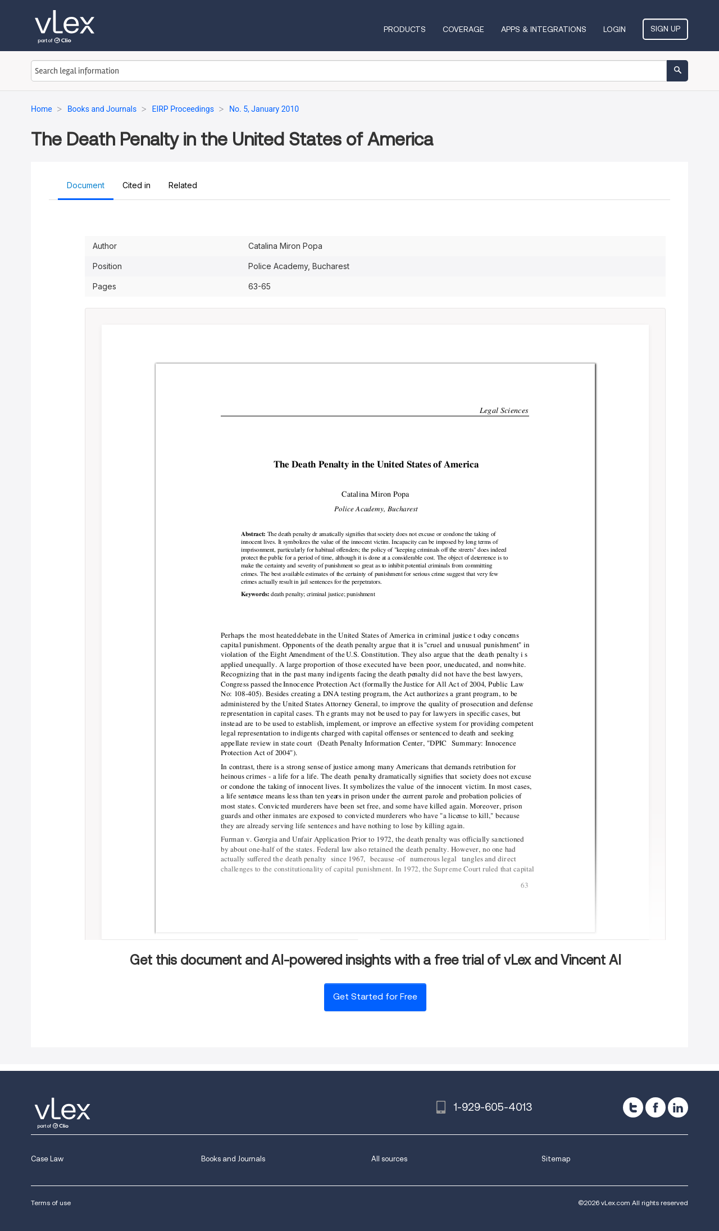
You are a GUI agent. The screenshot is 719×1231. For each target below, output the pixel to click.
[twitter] (633, 1107)
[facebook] (655, 1107)
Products (405, 29)
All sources (389, 1159)
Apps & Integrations (543, 29)
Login (614, 29)
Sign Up (665, 28)
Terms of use (51, 1202)
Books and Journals (233, 1159)
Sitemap (555, 1159)
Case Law (47, 1159)
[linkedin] (678, 1107)
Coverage (463, 29)
